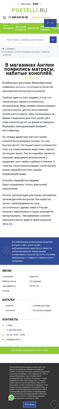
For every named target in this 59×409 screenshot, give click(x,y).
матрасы (21, 86)
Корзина (50, 23)
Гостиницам (35, 281)
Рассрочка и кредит (42, 310)
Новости (10, 305)
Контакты (10, 310)
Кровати (8, 28)
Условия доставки (41, 305)
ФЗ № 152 (34, 286)
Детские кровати (20, 28)
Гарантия (34, 276)
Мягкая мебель (45, 28)
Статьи (5, 291)
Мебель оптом (9, 281)
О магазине (7, 276)
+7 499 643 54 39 (18, 17)
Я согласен (29, 404)
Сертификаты (9, 286)
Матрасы (33, 28)
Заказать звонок (41, 17)
